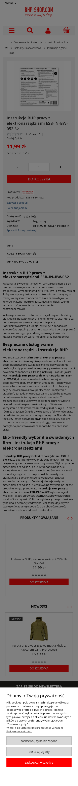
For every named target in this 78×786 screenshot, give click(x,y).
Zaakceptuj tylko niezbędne (39, 741)
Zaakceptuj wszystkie (39, 762)
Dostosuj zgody (39, 752)
